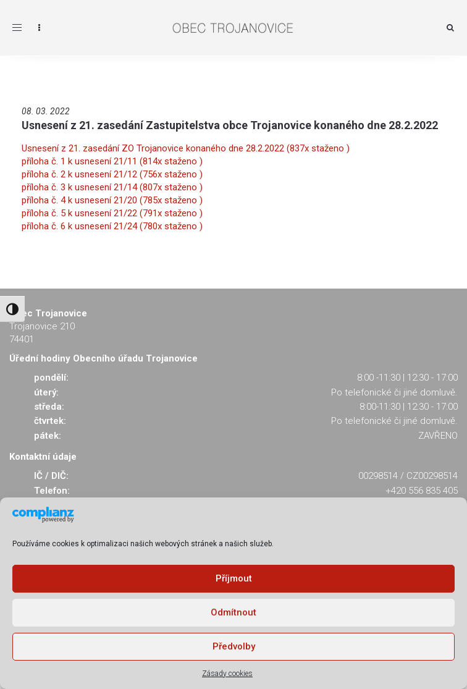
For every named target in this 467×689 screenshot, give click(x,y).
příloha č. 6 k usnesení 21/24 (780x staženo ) (112, 226)
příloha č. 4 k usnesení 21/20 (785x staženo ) (112, 200)
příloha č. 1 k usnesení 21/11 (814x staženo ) (112, 161)
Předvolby (233, 646)
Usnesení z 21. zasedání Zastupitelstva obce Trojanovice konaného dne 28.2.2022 (230, 125)
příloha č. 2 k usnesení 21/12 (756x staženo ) (112, 174)
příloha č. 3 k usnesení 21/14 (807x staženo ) (112, 187)
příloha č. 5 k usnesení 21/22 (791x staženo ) (112, 213)
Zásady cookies (227, 673)
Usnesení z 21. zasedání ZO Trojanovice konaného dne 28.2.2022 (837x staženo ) (186, 148)
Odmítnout (233, 612)
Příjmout (234, 578)
